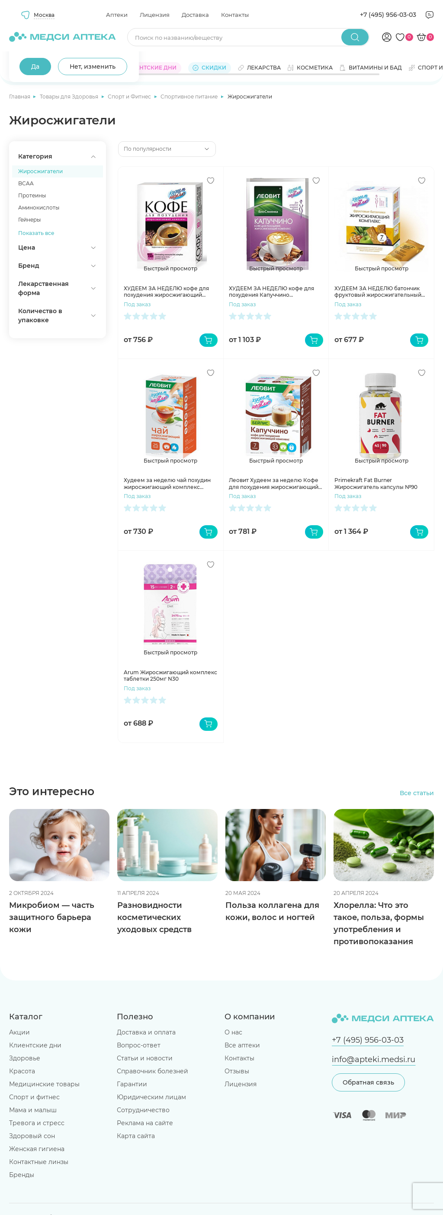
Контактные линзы (38, 1162)
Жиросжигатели (40, 171)
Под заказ (137, 304)
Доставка (195, 14)
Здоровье (24, 1058)
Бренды (21, 1175)
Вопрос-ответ (139, 1045)
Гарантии (132, 1084)
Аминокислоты (38, 207)
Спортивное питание (190, 96)
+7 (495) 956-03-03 (388, 15)
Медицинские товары (44, 1084)
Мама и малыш (33, 1110)
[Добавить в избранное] (210, 180)
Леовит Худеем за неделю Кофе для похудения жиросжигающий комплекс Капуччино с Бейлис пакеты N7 (273, 483)
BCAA (26, 183)
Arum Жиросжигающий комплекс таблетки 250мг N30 (170, 675)
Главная (20, 96)
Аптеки (117, 14)
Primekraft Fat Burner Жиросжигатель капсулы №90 (375, 483)
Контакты (235, 14)
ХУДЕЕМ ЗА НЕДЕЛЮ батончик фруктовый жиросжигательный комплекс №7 (377, 291)
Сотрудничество (143, 1110)
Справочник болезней (152, 1071)
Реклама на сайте (145, 1123)
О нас (233, 1032)
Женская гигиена (36, 1149)
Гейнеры (29, 219)
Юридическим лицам (151, 1097)
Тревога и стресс (36, 1123)
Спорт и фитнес (34, 1097)
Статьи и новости (145, 1058)
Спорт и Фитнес (130, 96)
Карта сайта (136, 1136)
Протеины (32, 195)
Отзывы (237, 1071)
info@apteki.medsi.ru (373, 1059)
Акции (19, 1032)
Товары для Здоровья (70, 96)
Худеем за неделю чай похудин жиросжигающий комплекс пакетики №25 (167, 483)
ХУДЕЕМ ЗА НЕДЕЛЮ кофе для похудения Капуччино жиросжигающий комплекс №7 (272, 291)
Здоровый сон (32, 1136)
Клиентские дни (35, 1045)
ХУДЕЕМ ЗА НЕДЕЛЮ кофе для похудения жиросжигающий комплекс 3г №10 (166, 291)
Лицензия (155, 14)
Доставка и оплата (146, 1032)
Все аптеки (242, 1045)
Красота (22, 1071)
